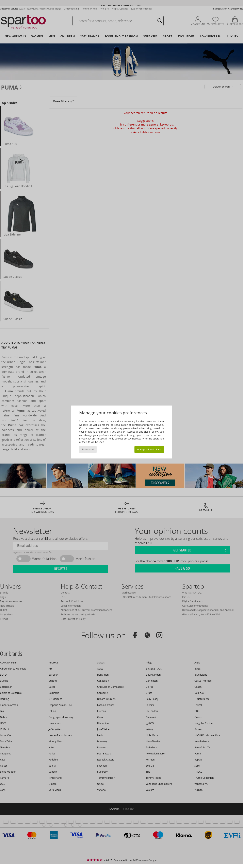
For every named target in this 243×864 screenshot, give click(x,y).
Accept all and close (149, 449)
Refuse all (88, 449)
